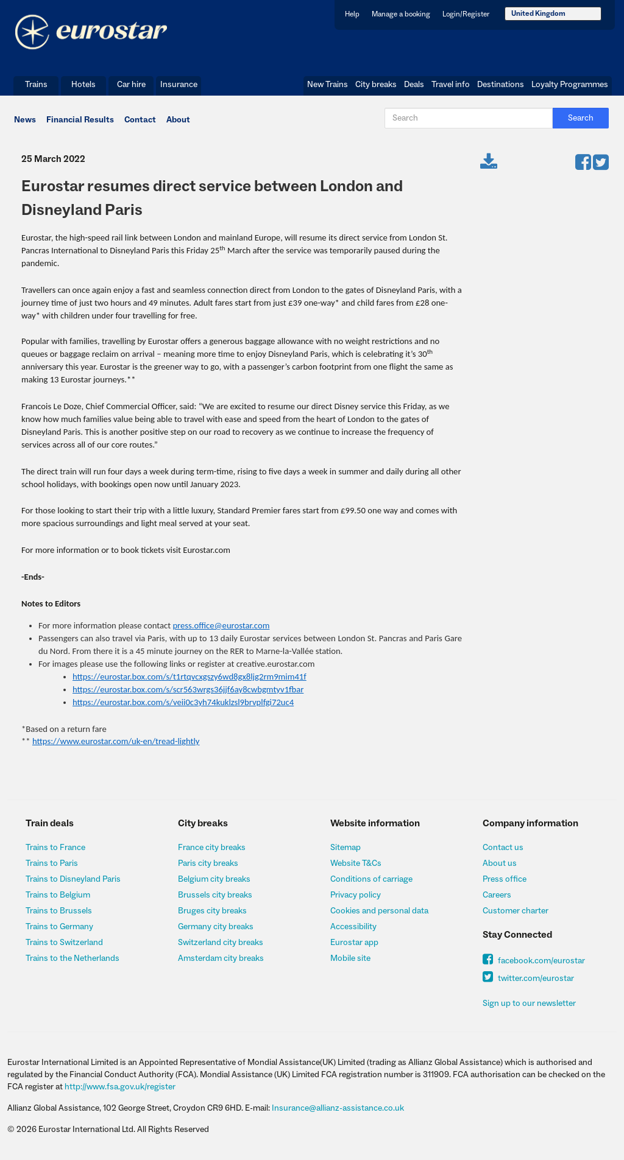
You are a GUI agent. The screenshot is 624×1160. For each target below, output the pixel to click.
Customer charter (515, 910)
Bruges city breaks (212, 910)
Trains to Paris (52, 863)
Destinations (500, 84)
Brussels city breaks (215, 895)
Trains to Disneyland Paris (73, 879)
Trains (36, 84)
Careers (497, 895)
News (25, 119)
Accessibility (353, 926)
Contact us (503, 847)
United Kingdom (538, 13)
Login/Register (465, 14)
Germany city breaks (216, 926)
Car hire (131, 84)
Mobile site (350, 958)
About (178, 119)
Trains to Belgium (58, 895)
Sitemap (345, 847)
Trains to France (55, 847)
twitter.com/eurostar (528, 978)
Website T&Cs (355, 863)
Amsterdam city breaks (221, 958)
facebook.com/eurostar (534, 960)
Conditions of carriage (371, 879)
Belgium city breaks (214, 879)
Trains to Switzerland (64, 942)
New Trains (327, 84)
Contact (140, 119)
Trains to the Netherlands (72, 958)
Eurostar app (354, 942)
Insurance (178, 84)
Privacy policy (355, 895)
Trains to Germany (59, 926)
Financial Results (80, 119)
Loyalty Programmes (569, 84)
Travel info (450, 84)
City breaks (376, 84)
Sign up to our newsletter (529, 1003)
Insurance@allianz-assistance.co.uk (338, 1108)
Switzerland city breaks (220, 942)
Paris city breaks (208, 863)
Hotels (83, 84)
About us (500, 863)
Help (352, 14)
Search (581, 118)
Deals (414, 84)
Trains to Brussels (59, 910)
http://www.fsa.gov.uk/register (120, 1086)
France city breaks (212, 847)
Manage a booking (401, 14)
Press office (504, 879)
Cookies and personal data (379, 910)
